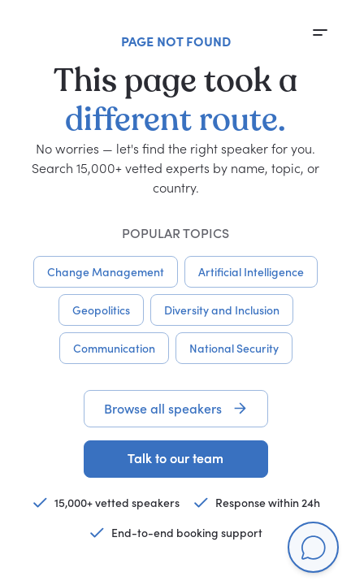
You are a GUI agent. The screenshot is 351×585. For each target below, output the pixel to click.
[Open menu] (320, 33)
